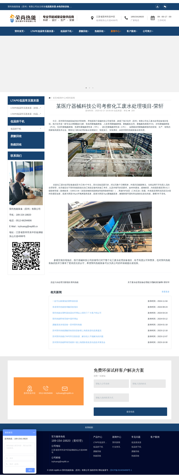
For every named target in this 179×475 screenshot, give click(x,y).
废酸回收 (16, 136)
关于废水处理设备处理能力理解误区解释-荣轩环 (148, 282)
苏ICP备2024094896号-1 (121, 470)
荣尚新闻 (71, 98)
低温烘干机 (17, 121)
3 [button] (92, 87)
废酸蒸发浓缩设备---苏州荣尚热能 (67, 324)
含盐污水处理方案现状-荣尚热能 (64, 282)
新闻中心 (62, 98)
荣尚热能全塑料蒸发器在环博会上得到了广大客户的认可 (76, 313)
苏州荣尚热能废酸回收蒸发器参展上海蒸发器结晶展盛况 (76, 330)
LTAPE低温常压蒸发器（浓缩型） (26, 108)
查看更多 (165, 292)
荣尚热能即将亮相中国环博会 (65, 319)
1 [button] (86, 87)
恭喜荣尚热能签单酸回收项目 (65, 307)
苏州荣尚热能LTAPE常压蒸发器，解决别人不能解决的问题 (77, 336)
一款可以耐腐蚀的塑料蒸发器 (65, 301)
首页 (55, 98)
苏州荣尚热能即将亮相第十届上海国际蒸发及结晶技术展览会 (78, 342)
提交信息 (130, 412)
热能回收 (16, 144)
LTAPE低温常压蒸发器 (24, 100)
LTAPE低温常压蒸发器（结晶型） (26, 114)
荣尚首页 (20, 31)
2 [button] (89, 87)
